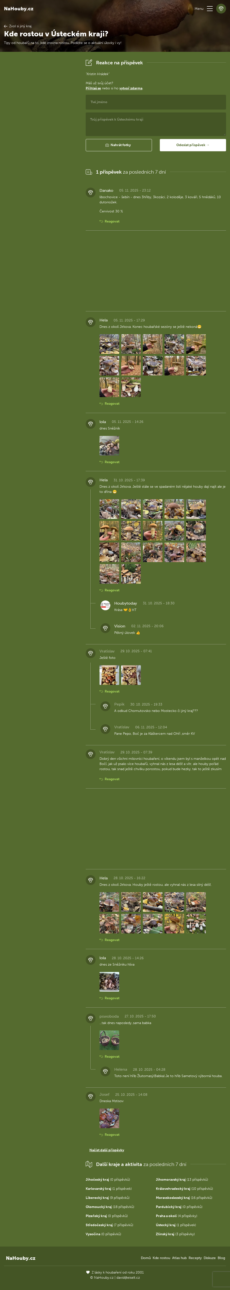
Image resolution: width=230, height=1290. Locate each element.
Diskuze (210, 1258)
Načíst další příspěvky (106, 1150)
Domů (146, 1258)
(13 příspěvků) (182, 1180)
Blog (221, 1258)
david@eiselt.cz (128, 1278)
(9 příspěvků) (108, 1198)
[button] (209, 8)
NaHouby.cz (18, 9)
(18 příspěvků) (110, 1207)
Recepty (195, 1258)
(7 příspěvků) (109, 1225)
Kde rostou (161, 1258)
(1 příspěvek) (109, 1189)
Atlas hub (179, 1258)
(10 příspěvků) (184, 1189)
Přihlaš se (93, 88)
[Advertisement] (41, 131)
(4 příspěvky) (176, 1216)
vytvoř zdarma (130, 88)
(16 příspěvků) (184, 1198)
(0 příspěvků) (108, 1180)
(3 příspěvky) (175, 1234)
